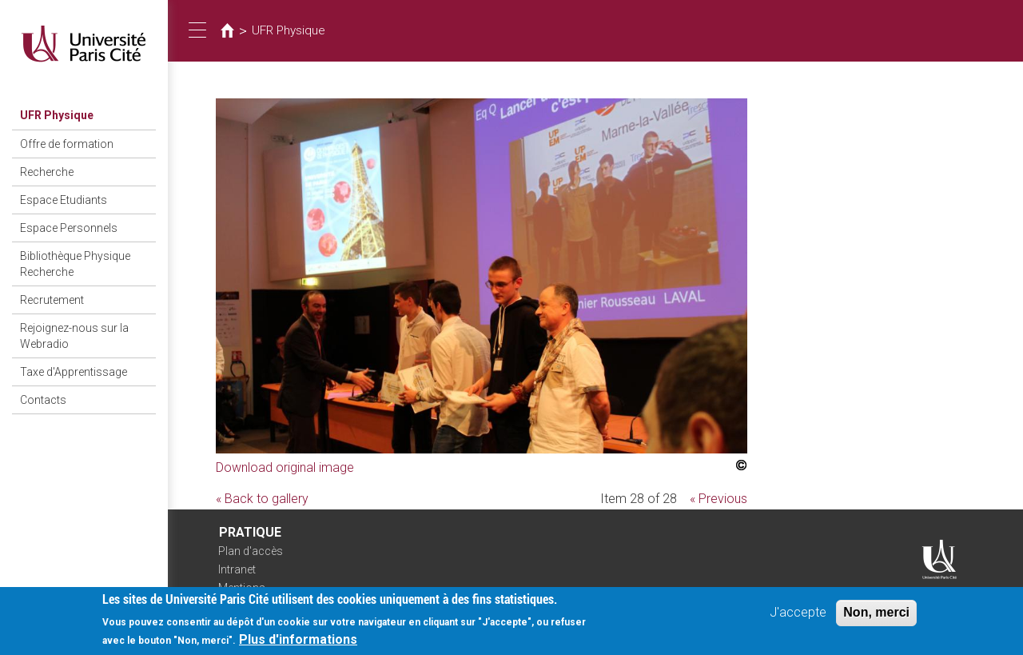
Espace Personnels (68, 228)
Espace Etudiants (63, 200)
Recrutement (52, 300)
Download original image (285, 467)
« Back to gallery (262, 498)
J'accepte (798, 617)
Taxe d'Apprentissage (73, 371)
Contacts (43, 399)
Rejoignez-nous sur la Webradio (74, 336)
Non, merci (876, 617)
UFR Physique (57, 115)
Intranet (237, 569)
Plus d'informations (298, 644)
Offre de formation (66, 144)
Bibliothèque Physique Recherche (75, 264)
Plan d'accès (250, 551)
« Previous (718, 498)
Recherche (47, 172)
